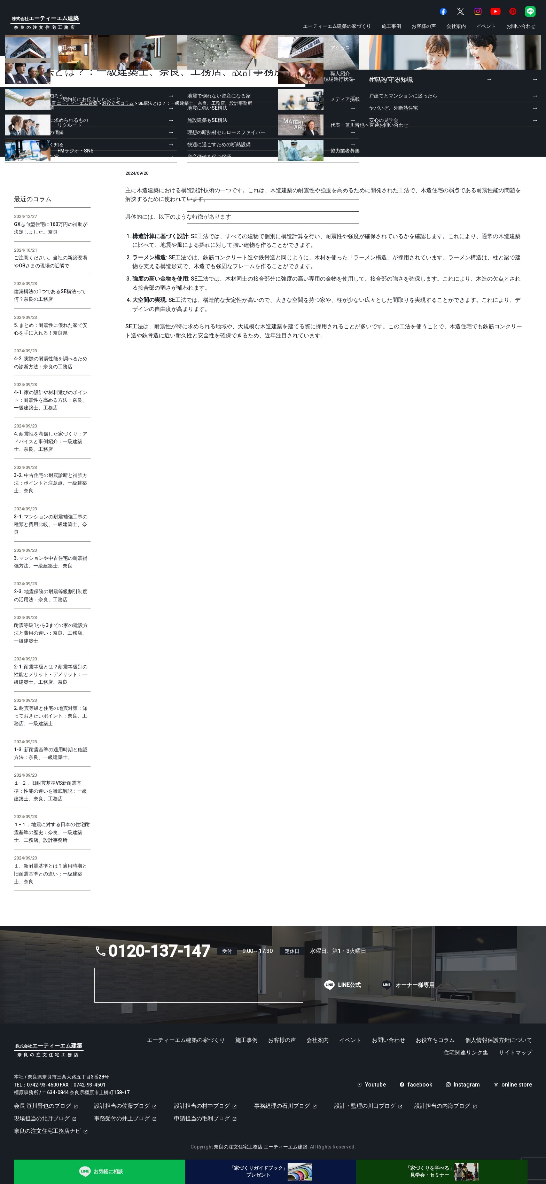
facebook (419, 1085)
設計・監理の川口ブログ (365, 1106)
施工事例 (391, 26)
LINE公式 (349, 985)
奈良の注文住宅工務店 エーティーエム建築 (260, 1147)
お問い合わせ (521, 26)
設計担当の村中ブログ (202, 1106)
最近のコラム (33, 199)
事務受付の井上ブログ (122, 1118)
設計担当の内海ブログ (442, 1106)
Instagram (467, 1085)
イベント (486, 26)
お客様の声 (424, 26)
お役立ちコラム (435, 1040)
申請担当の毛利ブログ (202, 1118)
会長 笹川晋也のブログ (42, 1106)
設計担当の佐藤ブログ (122, 1106)
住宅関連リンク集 (466, 1053)
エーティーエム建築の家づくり (337, 26)
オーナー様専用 (415, 985)
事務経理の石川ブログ (282, 1106)
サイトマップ (515, 1053)
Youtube (375, 1085)
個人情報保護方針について (498, 1040)
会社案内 (456, 26)
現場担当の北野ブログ (42, 1118)
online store (516, 1085)
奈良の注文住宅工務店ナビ (47, 1131)
